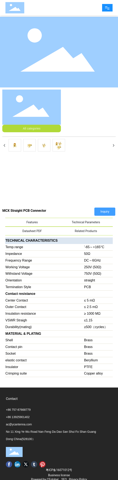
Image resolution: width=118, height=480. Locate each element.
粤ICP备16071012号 (59, 470)
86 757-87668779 (19, 409)
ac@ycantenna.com (19, 424)
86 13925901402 (19, 417)
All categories (31, 128)
